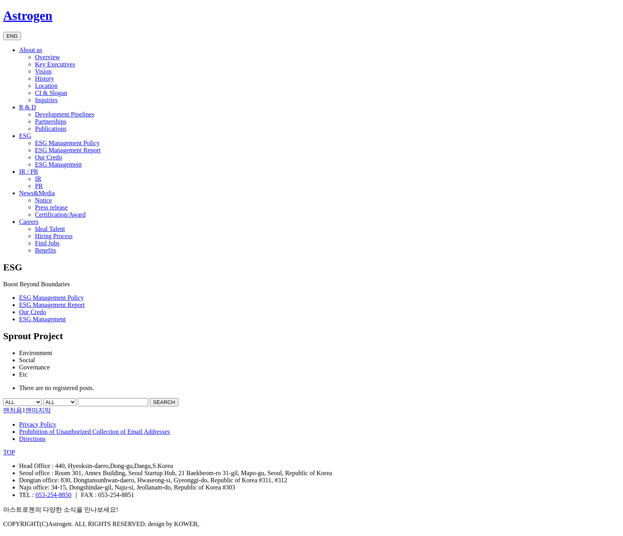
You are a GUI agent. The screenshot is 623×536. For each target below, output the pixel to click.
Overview (47, 57)
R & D (27, 107)
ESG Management (58, 164)
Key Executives (55, 64)
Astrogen (27, 15)
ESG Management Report (68, 150)
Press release (51, 207)
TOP (9, 452)
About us (30, 50)
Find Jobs (47, 243)
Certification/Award (60, 214)
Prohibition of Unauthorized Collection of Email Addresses (94, 431)
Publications (50, 128)
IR (38, 178)
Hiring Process (54, 236)
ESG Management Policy (67, 143)
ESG (25, 135)
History (44, 78)
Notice (43, 200)
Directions (32, 438)
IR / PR (28, 171)
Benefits (45, 250)
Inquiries (46, 100)
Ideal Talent (50, 228)
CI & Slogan (51, 92)
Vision (43, 71)
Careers (29, 221)
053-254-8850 (53, 494)
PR (39, 186)
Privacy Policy (37, 424)
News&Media (37, 193)
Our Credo (48, 157)
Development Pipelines (64, 114)
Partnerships (50, 121)
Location (46, 85)
